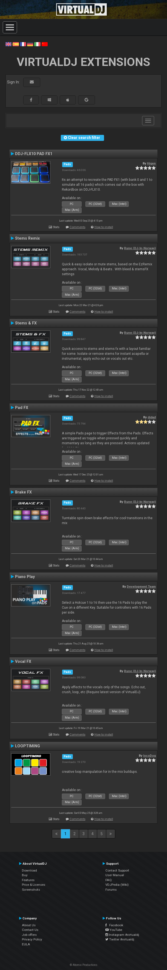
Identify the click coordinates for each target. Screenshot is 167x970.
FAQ (108, 880)
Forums (111, 889)
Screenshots (31, 889)
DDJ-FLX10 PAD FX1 (33, 154)
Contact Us (30, 930)
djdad (152, 417)
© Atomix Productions (83, 965)
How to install (103, 227)
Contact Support (117, 870)
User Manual (114, 875)
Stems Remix (27, 238)
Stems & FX (26, 323)
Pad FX (21, 407)
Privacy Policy (32, 939)
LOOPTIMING (27, 746)
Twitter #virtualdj (119, 939)
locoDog (149, 755)
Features (28, 880)
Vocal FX (23, 661)
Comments (77, 227)
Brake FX (23, 492)
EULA (26, 944)
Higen (151, 163)
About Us (29, 925)
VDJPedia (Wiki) (117, 885)
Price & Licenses (33, 885)
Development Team (141, 586)
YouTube (113, 930)
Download (29, 870)
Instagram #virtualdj (122, 935)
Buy (25, 875)
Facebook (114, 925)
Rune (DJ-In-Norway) (140, 248)
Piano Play (25, 576)
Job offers (29, 935)
